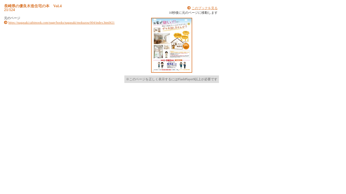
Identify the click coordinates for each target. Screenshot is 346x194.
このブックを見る (205, 8)
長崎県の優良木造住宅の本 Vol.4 (33, 6)
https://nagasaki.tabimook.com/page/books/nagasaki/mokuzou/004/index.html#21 (61, 23)
